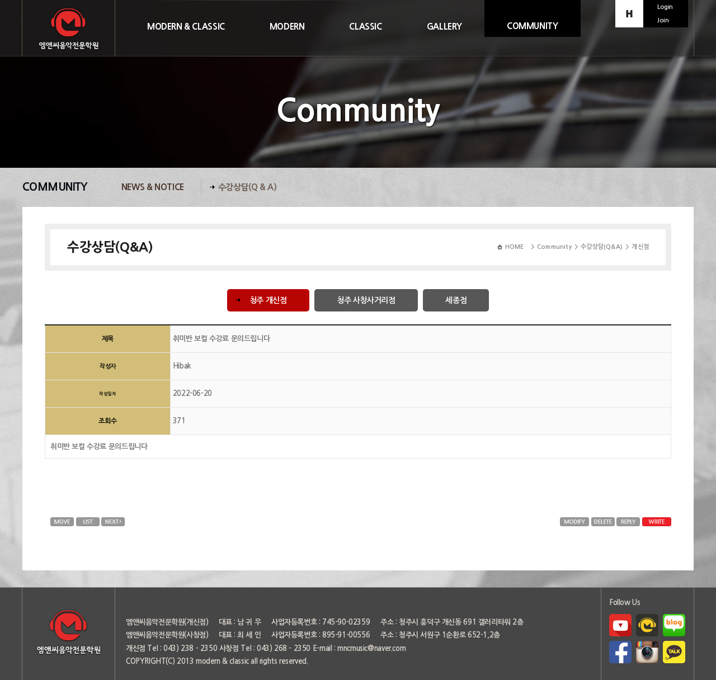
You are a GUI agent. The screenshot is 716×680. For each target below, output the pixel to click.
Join (662, 20)
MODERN (287, 26)
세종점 (456, 300)
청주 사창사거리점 (366, 300)
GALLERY (444, 26)
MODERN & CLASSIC (186, 26)
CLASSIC (365, 26)
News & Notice (152, 187)
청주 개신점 (268, 300)
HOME (514, 247)
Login (665, 7)
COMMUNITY (532, 26)
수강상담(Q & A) (247, 187)
